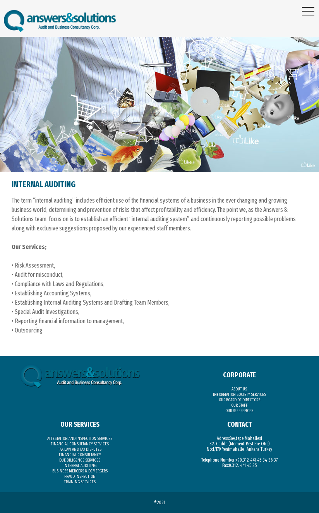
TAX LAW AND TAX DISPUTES (79, 449)
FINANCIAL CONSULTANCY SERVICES (80, 444)
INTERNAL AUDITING (79, 465)
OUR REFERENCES (239, 410)
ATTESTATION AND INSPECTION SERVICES (79, 438)
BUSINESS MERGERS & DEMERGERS (80, 471)
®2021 (159, 502)
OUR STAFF (239, 405)
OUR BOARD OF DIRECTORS (239, 399)
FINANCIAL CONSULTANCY (80, 454)
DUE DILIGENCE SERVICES (79, 460)
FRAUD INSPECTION (80, 476)
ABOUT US (239, 389)
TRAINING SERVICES (80, 481)
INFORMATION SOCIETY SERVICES (239, 394)
